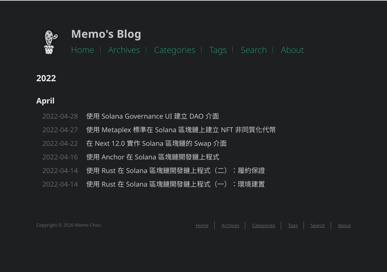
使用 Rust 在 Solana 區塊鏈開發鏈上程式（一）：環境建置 (175, 184)
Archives (124, 50)
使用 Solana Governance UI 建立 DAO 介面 (152, 116)
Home (82, 50)
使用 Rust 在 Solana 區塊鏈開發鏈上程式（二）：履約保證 (175, 170)
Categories (175, 50)
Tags (218, 50)
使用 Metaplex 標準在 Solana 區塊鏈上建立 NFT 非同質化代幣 (181, 129)
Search (254, 50)
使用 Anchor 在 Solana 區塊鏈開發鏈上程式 (152, 157)
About (292, 50)
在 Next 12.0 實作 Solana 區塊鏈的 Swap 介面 (156, 143)
